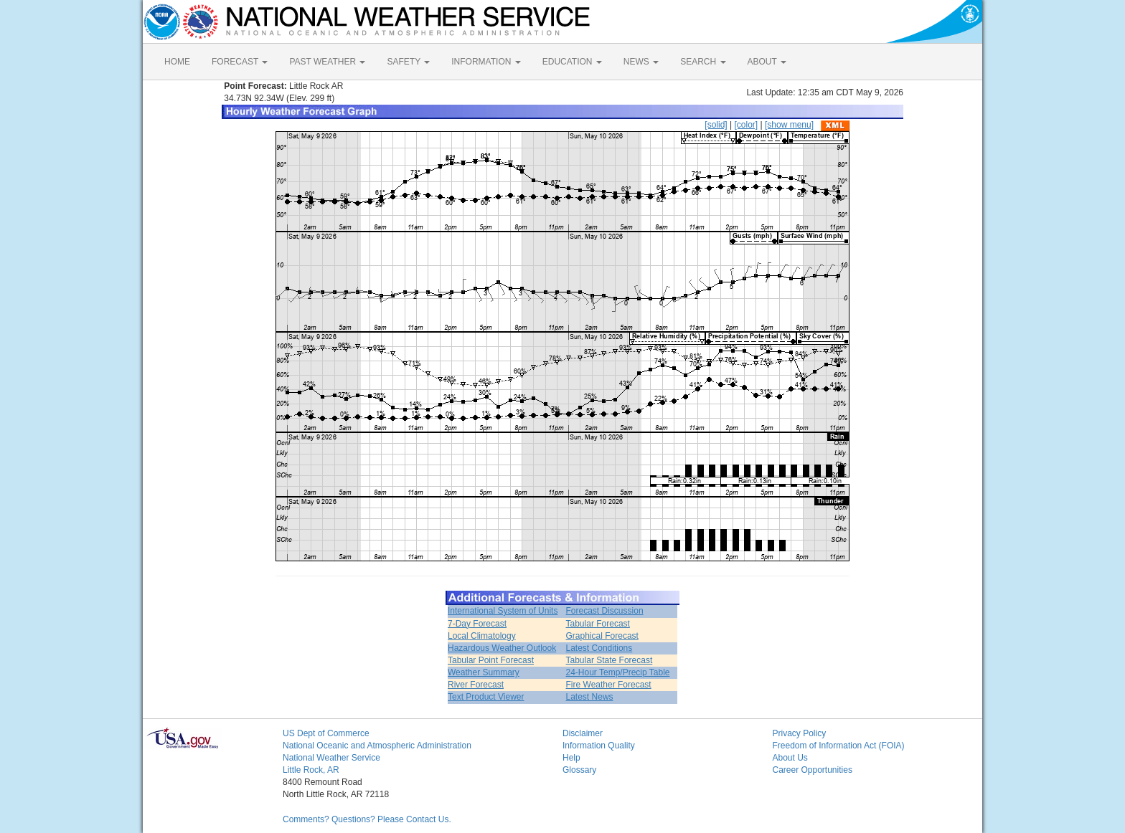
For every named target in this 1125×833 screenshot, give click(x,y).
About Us (790, 758)
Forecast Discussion (605, 611)
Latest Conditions (599, 648)
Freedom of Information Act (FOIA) (839, 746)
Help (571, 758)
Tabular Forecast (598, 624)
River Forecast (476, 685)
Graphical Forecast (602, 636)
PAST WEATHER (327, 62)
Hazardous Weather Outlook (502, 648)
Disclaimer (582, 733)
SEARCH (702, 62)
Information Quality (598, 746)
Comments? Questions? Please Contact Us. (367, 819)
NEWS (641, 62)
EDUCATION (572, 62)
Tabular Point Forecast (491, 660)
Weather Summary (483, 672)
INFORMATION (485, 62)
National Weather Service (331, 758)
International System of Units (502, 611)
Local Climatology (482, 636)
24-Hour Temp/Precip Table (618, 672)
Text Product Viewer (486, 697)
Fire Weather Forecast (608, 685)
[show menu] (789, 125)
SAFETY (408, 62)
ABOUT (767, 62)
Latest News (589, 697)
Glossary (579, 770)
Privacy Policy (800, 733)
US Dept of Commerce (326, 733)
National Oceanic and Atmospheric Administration (377, 746)
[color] (746, 125)
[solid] (716, 125)
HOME (177, 62)
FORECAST (240, 62)
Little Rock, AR (311, 770)
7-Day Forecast (477, 624)
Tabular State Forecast (609, 660)
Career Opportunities (812, 770)
